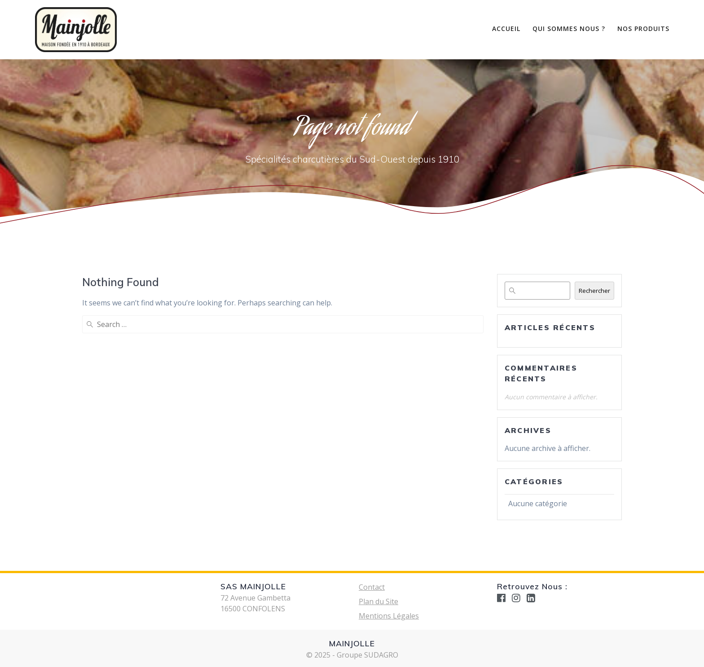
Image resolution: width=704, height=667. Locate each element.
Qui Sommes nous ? (568, 28)
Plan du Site (378, 601)
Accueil (506, 28)
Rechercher (594, 291)
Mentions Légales (389, 616)
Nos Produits (643, 28)
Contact (372, 587)
